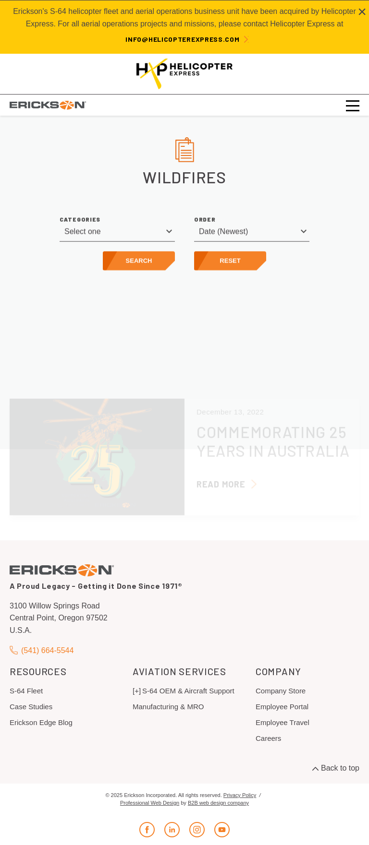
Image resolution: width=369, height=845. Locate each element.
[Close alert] (362, 11)
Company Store (281, 691)
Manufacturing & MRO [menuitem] (168, 706)
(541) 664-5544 (42, 650)
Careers (268, 738)
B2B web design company (218, 803)
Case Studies (31, 706)
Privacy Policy (239, 795)
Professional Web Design (149, 803)
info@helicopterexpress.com (182, 39)
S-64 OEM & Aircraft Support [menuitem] (188, 691)
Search (139, 264)
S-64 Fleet (26, 691)
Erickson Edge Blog (41, 722)
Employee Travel (282, 722)
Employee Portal (282, 706)
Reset (230, 264)
